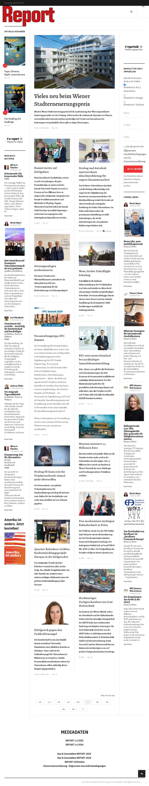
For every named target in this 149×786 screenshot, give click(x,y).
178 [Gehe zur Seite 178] (59, 702)
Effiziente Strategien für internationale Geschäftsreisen (134, 333)
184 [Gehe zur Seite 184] (63, 709)
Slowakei (108, 231)
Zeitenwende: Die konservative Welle (13, 175)
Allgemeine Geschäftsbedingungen (87, 766)
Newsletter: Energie (133, 97)
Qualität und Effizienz (13, 271)
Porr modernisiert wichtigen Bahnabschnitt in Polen (96, 523)
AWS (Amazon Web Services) (135, 386)
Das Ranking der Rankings (12, 120)
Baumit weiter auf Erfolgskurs (45, 170)
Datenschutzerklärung (135, 161)
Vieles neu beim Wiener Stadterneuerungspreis (62, 100)
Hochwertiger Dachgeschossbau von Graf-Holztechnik (96, 602)
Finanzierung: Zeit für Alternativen (13, 456)
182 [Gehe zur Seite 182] (97, 702)
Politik (6, 178)
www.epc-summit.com (51, 425)
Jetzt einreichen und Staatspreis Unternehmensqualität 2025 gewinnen (14, 264)
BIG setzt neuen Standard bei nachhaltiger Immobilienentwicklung (95, 359)
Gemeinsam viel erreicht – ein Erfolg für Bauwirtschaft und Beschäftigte (14, 327)
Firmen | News (130, 246)
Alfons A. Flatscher (14, 166)
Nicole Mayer (15, 222)
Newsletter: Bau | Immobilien (132, 89)
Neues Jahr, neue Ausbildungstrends (133, 243)
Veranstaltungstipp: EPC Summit (49, 338)
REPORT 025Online (74, 761)
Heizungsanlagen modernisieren (45, 268)
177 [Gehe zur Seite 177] (49, 702)
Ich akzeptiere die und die (134, 154)
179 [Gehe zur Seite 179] (68, 702)
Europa (7, 460)
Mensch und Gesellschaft (9, 464)
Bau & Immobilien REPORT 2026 (74, 757)
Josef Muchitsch (16, 317)
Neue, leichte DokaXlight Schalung (94, 273)
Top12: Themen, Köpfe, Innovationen (14, 73)
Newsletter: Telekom (134, 104)
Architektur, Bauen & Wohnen (13, 335)
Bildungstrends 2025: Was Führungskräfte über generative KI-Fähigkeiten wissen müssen (133, 432)
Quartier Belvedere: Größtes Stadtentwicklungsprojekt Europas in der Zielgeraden (52, 553)
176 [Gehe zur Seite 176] (40, 702)
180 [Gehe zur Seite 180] (78, 702)
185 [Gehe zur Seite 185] (73, 709)
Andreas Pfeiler (16, 386)
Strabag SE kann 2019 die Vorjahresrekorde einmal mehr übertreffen (49, 475)
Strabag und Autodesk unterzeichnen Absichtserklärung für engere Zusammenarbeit (94, 174)
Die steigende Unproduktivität (12, 393)
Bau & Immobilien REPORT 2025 (74, 753)
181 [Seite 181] (88, 702)
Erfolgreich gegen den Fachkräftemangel (48, 632)
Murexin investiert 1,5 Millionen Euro (92, 446)
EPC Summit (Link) (58, 345)
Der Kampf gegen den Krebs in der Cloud (132, 599)
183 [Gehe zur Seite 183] (107, 702)
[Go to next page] (83, 709)
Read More (8, 215)
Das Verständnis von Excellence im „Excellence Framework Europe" (134, 535)
